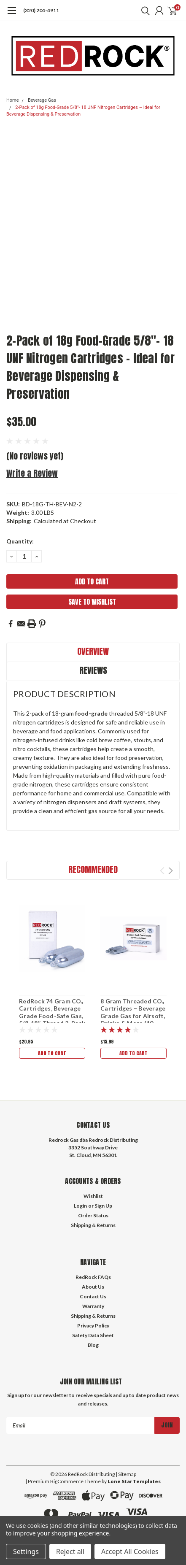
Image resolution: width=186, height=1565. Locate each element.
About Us (93, 1287)
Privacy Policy (93, 1325)
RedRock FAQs (93, 1277)
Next (170, 870)
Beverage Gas (42, 100)
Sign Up (103, 1206)
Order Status (93, 1215)
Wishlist (93, 1196)
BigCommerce (67, 1481)
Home (12, 100)
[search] (143, 10)
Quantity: (20, 541)
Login (80, 1206)
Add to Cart (52, 1053)
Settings (26, 1551)
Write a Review (32, 473)
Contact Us (93, 1296)
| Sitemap (126, 1474)
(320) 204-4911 (41, 10)
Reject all (70, 1551)
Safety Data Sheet (93, 1335)
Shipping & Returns (93, 1225)
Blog (93, 1345)
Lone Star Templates (134, 1481)
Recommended (93, 869)
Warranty (93, 1306)
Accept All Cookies (130, 1551)
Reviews (93, 670)
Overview (93, 651)
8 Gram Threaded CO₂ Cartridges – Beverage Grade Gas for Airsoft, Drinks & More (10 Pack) (132, 1015)
